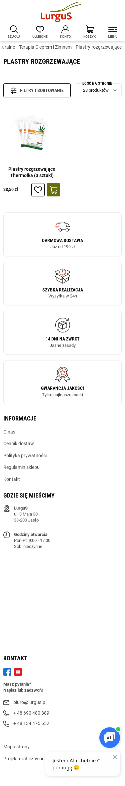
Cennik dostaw (18, 443)
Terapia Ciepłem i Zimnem (45, 47)
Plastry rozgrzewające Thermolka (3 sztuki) (31, 172)
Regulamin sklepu (21, 467)
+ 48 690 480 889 (31, 713)
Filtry (22, 90)
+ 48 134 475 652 (31, 723)
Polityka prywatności (25, 455)
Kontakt (11, 479)
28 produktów (96, 90)
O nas (9, 432)
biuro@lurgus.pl (29, 702)
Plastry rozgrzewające (99, 47)
